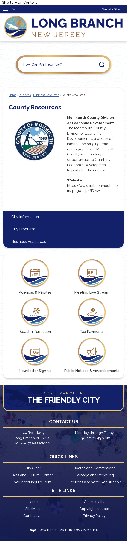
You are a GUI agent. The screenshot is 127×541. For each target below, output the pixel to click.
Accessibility (94, 502)
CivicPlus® (89, 530)
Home (12, 95)
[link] (113, 9)
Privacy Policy (94, 516)
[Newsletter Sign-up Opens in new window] (35, 355)
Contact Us (32, 516)
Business (25, 95)
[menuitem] (63, 217)
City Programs (23, 229)
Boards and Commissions (94, 468)
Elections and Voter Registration (94, 482)
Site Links (63, 490)
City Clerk (33, 468)
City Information (25, 216)
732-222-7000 (39, 443)
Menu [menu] (14, 9)
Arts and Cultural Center (33, 475)
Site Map (32, 509)
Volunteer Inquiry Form (32, 482)
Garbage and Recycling (94, 475)
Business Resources (46, 95)
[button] (102, 64)
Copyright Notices (94, 509)
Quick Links (64, 456)
